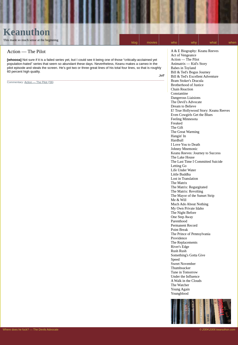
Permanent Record (184, 225)
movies (152, 42)
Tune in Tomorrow (184, 272)
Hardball (177, 140)
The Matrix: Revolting (187, 191)
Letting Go (178, 166)
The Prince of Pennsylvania (190, 234)
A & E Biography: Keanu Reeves (194, 51)
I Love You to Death (185, 144)
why (194, 42)
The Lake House (182, 157)
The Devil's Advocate (186, 102)
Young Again (180, 289)
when (232, 42)
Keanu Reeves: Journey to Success (196, 153)
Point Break (179, 230)
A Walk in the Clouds (186, 281)
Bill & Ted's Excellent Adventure (194, 76)
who (174, 42)
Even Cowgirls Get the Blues (192, 115)
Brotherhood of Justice (187, 85)
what (213, 42)
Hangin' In (178, 136)
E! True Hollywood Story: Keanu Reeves (200, 110)
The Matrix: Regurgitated (189, 187)
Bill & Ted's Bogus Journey (190, 72)
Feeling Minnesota (184, 119)
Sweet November (183, 264)
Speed (175, 259)
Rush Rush (178, 251)
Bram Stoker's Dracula (187, 81)
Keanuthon (26, 32)
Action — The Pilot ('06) (38, 82)
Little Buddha (181, 174)
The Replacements (184, 242)
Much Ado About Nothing (189, 204)
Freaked (176, 123)
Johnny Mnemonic (184, 149)
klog (135, 42)
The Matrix (179, 183)
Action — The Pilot (26, 51)
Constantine (179, 93)
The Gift (177, 127)
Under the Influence (185, 276)
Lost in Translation (184, 179)
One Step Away (182, 217)
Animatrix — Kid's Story (189, 64)
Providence (179, 238)
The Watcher (180, 285)
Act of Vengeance (183, 55)
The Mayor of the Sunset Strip (192, 196)
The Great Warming (185, 132)
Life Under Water (183, 170)
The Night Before (183, 213)
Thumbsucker (181, 268)
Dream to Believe (183, 106)
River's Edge (180, 247)
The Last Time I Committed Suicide (196, 161)
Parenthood (179, 221)
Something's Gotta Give (188, 255)
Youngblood (179, 293)
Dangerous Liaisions (185, 98)
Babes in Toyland (183, 68)
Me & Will (178, 200)
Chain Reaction (182, 89)
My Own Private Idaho (187, 208)
